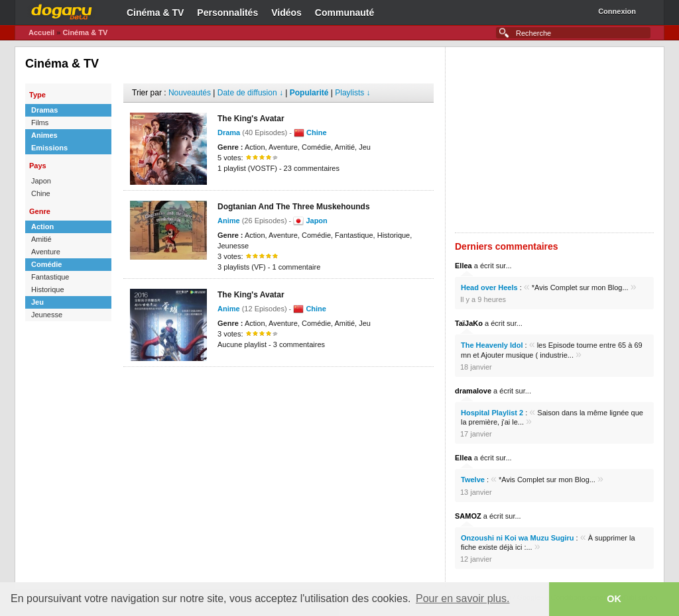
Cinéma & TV (155, 12)
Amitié (41, 239)
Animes (44, 135)
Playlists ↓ (352, 92)
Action (42, 227)
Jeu (37, 302)
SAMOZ (468, 516)
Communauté (344, 12)
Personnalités (227, 12)
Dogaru (61, 10)
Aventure (45, 252)
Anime (228, 221)
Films (39, 123)
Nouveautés (189, 92)
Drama (228, 132)
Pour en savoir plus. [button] (462, 598)
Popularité (309, 92)
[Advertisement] (278, 387)
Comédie (46, 264)
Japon (41, 181)
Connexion (617, 11)
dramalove (473, 391)
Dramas (44, 110)
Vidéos (286, 12)
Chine (40, 193)
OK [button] (614, 598)
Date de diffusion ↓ (250, 92)
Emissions (49, 148)
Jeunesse (46, 315)
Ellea (463, 266)
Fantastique (50, 277)
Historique (47, 289)
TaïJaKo (469, 323)
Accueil (41, 32)
